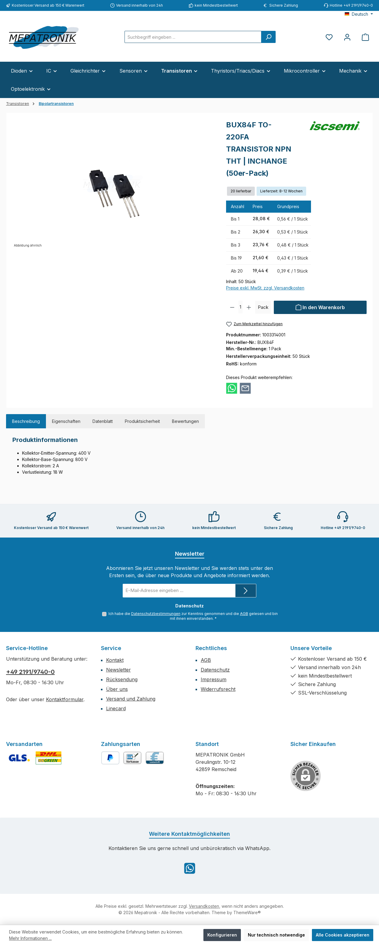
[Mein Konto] (347, 37)
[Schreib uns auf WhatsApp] (189, 868)
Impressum (213, 679)
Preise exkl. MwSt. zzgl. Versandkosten (265, 287)
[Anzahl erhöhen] (249, 307)
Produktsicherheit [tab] (142, 421)
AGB (244, 613)
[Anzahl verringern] (232, 307)
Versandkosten (204, 906)
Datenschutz (215, 670)
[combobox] (193, 37)
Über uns (117, 689)
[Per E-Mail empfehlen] (245, 388)
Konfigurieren (222, 934)
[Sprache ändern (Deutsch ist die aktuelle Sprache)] (359, 14)
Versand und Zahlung (130, 699)
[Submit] (245, 590)
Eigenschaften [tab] (66, 421)
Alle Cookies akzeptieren (342, 934)
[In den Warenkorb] (320, 307)
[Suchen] (268, 37)
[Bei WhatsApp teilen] (231, 388)
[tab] (26, 421)
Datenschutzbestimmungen (155, 613)
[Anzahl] (240, 307)
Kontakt (115, 660)
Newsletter (118, 670)
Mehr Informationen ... (30, 938)
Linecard (116, 708)
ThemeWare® (247, 912)
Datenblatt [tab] (102, 421)
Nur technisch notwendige (276, 934)
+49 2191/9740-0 (30, 671)
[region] (113, 184)
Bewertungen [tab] (185, 421)
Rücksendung (122, 679)
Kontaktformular (64, 699)
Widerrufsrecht (218, 689)
